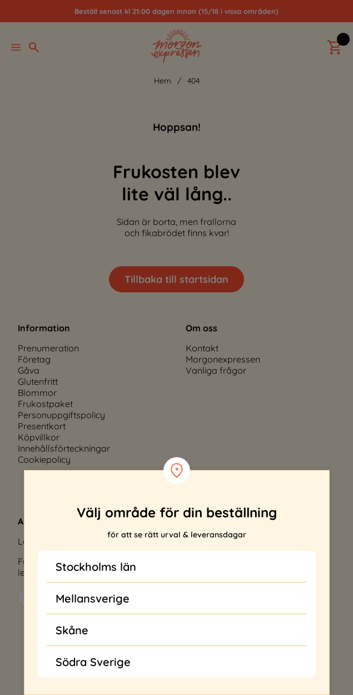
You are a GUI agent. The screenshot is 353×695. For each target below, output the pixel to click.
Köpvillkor (38, 437)
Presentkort (42, 426)
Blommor (37, 392)
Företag (34, 359)
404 (193, 81)
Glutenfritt (38, 381)
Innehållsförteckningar (64, 448)
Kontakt (202, 348)
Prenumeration (48, 348)
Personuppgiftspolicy (61, 414)
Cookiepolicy (44, 459)
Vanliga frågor (216, 370)
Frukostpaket (45, 403)
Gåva (28, 370)
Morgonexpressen (223, 359)
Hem (162, 81)
